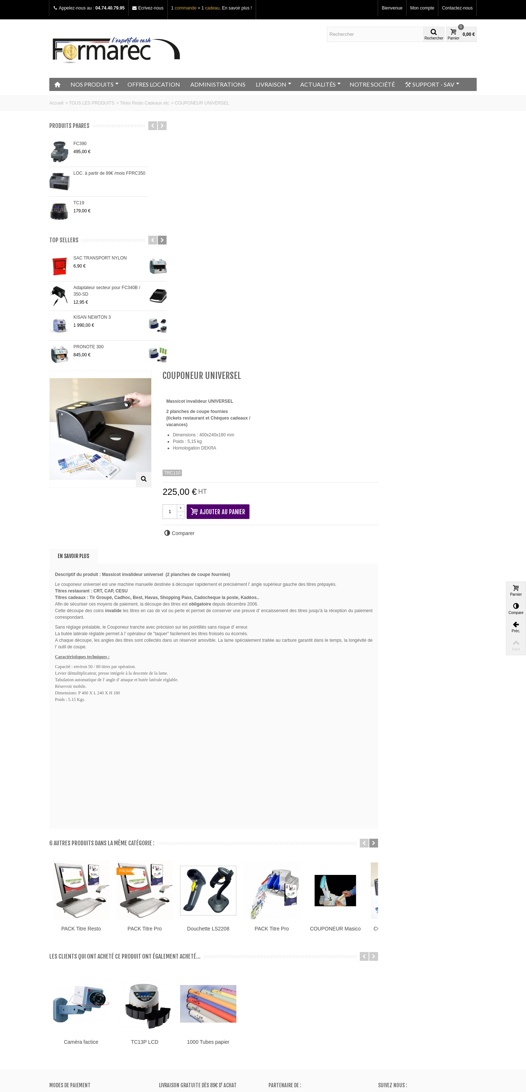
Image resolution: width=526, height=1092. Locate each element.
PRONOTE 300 (88, 346)
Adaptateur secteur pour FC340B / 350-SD (106, 291)
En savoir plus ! (237, 8)
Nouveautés (173, 970)
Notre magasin (66, 963)
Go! (134, 1062)
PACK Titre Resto (191, 678)
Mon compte (422, 8)
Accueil (56, 103)
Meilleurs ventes (177, 977)
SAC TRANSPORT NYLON (100, 258)
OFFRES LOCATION (153, 84)
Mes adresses (284, 977)
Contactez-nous (457, 8)
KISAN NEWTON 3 (92, 317)
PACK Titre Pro (254, 678)
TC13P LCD (254, 791)
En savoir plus (183, 305)
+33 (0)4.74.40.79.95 (408, 1009)
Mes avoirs (281, 970)
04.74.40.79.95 (110, 8)
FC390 (80, 143)
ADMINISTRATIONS (217, 84)
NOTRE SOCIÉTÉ (372, 84)
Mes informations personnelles (300, 984)
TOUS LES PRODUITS (91, 103)
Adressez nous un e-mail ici (405, 1016)
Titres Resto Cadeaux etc (144, 103)
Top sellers (64, 240)
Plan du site (63, 977)
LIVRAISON (273, 84)
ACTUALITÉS (320, 84)
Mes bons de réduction (293, 992)
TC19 (78, 202)
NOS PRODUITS (94, 84)
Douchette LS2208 (318, 678)
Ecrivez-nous (150, 8)
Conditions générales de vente (81, 984)
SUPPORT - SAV (432, 84)
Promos (169, 963)
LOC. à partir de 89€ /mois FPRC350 (109, 173)
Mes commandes (287, 963)
